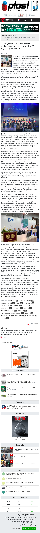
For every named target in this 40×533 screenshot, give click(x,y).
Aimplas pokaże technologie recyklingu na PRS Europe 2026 (22, 388)
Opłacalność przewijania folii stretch (19, 482)
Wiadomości (12, 35)
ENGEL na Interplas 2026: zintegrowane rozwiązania (22, 395)
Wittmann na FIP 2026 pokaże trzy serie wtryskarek (22, 374)
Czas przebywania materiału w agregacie (21, 487)
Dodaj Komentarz (7, 342)
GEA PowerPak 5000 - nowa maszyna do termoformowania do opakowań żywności (19, 382)
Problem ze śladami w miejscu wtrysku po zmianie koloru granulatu (20, 473)
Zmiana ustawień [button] (16, 528)
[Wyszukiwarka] (31, 20)
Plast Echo (20, 413)
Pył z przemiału (13, 478)
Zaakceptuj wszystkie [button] (29, 528)
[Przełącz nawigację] (37, 20)
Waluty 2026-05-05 (20, 497)
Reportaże (20, 445)
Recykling (4, 35)
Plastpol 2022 (22, 406)
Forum (20, 470)
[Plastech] (7, 20)
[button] (25, 20)
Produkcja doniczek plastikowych (18, 491)
